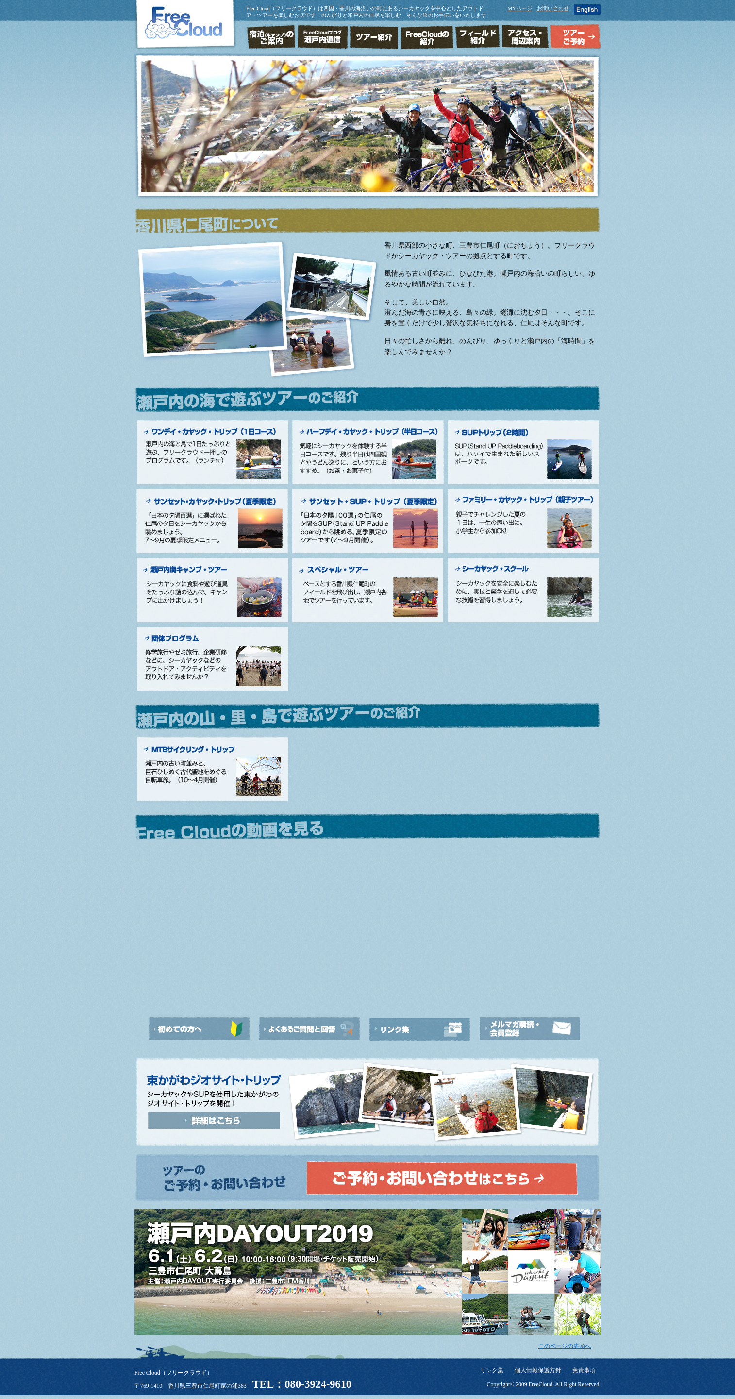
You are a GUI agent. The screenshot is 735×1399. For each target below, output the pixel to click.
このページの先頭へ (564, 1346)
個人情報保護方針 (538, 1370)
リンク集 (491, 1370)
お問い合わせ (553, 8)
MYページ (519, 8)
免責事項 (584, 1370)
